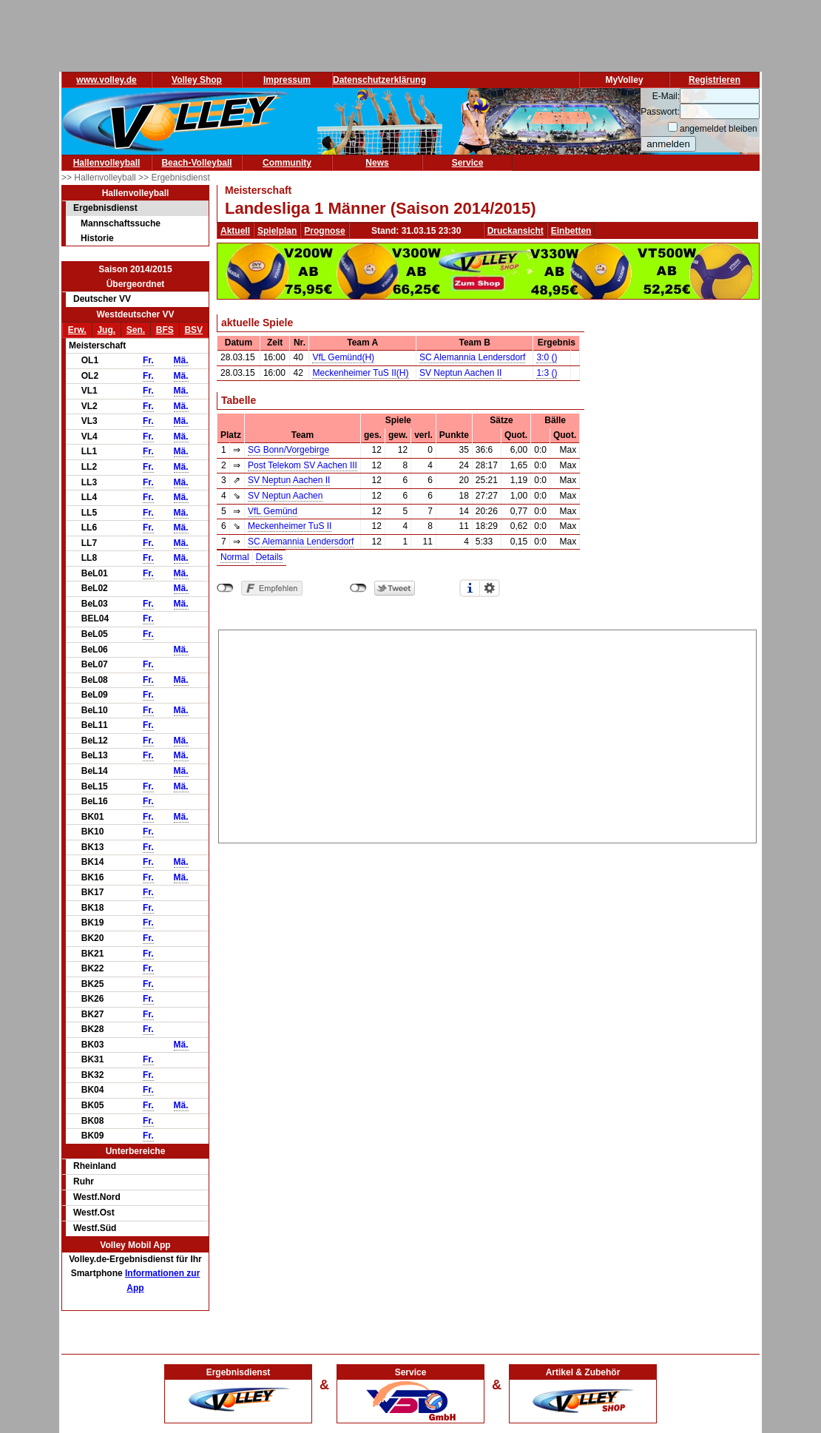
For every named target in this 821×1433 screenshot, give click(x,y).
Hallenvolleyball (107, 163)
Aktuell (235, 231)
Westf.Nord (97, 1197)
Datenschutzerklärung (379, 80)
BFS (165, 330)
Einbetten (571, 231)
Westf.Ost (94, 1212)
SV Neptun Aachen (285, 495)
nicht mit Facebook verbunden (225, 588)
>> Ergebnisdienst (174, 177)
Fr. (148, 360)
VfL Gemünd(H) (343, 357)
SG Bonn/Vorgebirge (288, 450)
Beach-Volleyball (196, 163)
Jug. (106, 330)
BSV (193, 330)
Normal (234, 557)
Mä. (181, 360)
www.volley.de (106, 80)
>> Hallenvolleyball (99, 177)
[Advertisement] (487, 733)
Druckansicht (515, 231)
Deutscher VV (102, 299)
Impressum (287, 80)
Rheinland (94, 1166)
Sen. (135, 330)
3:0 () (546, 357)
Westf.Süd (94, 1228)
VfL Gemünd (272, 511)
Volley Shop (197, 80)
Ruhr (83, 1181)
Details (269, 557)
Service (468, 163)
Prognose (324, 231)
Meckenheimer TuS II (289, 526)
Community (287, 163)
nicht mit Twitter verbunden (358, 588)
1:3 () (546, 373)
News (376, 163)
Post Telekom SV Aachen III (302, 465)
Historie (97, 238)
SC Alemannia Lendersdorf (472, 357)
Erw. (77, 330)
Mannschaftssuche (121, 223)
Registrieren (714, 80)
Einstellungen (489, 588)
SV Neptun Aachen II (460, 373)
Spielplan (277, 231)
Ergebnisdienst (105, 208)
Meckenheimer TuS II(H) (360, 373)
